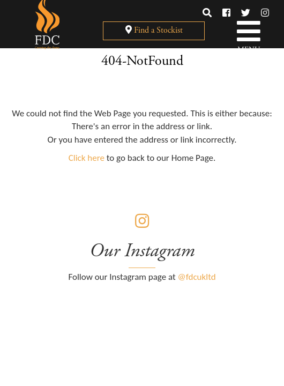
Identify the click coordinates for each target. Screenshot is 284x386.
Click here (86, 158)
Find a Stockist (154, 30)
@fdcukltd (197, 277)
